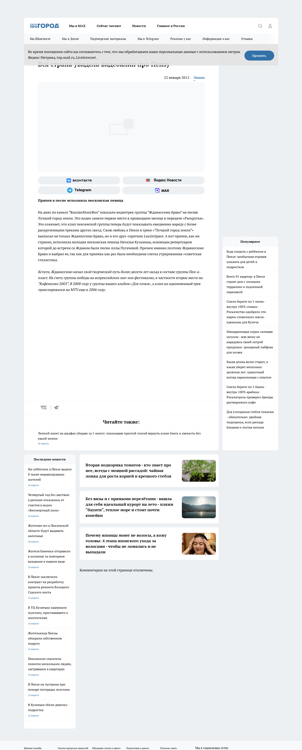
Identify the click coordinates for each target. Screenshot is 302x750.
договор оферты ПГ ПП (37, 707)
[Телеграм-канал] (79, 190)
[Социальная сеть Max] (163, 190)
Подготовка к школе (137, 596)
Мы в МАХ (77, 26)
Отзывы (247, 39)
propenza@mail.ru (76, 640)
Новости (139, 26)
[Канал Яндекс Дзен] (228, 603)
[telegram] (58, 407)
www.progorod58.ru (54, 629)
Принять (259, 56)
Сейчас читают (109, 26)
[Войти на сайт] (270, 26)
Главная (128, 619)
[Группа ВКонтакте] (79, 180)
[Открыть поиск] (260, 26)
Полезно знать (168, 596)
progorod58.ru (84, 667)
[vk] (44, 407)
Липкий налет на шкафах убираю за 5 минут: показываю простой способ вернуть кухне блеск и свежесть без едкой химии (121, 438)
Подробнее (129, 717)
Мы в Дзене (70, 39)
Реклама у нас (180, 39)
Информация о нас (216, 39)
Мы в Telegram (148, 39)
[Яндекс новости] (163, 180)
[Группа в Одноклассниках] (208, 603)
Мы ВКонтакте (40, 39)
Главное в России (171, 26)
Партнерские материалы (108, 39)
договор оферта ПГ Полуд (38, 703)
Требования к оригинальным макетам (45, 619)
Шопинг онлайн (32, 596)
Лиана (199, 77)
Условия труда (82, 619)
